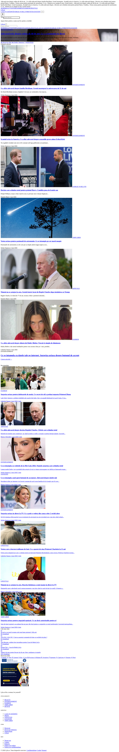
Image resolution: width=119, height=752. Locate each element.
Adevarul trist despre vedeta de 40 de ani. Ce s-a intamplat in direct (33, 33)
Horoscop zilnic (6, 42)
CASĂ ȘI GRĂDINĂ (7, 11)
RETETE (30, 11)
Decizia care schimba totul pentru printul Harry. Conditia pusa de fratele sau (29, 190)
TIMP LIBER (8, 705)
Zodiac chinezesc (18, 42)
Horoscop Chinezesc (10, 730)
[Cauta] (41, 12)
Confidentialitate (32, 750)
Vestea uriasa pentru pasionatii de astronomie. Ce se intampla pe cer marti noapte (31, 241)
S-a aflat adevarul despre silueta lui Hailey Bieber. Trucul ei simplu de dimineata (30, 343)
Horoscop (7, 728)
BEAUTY (8, 8)
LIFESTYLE (34, 8)
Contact (6, 742)
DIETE (6, 715)
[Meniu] (43, 12)
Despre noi (7, 740)
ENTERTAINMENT (17, 8)
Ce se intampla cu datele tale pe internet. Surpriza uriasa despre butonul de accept (40, 355)
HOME (3, 8)
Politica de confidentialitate (12, 747)
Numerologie (29, 42)
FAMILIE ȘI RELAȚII (20, 11)
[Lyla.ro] (3, 10)
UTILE (6, 733)
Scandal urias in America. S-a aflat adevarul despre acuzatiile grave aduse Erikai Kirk (33, 139)
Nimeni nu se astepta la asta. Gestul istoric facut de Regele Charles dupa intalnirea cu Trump (35, 292)
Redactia (7, 744)
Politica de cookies (10, 745)
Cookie (39, 750)
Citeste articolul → (6, 359)
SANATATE (36, 11)
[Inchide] (2, 14)
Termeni (44, 750)
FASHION (27, 8)
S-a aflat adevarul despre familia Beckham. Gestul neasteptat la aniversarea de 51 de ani (33, 88)
